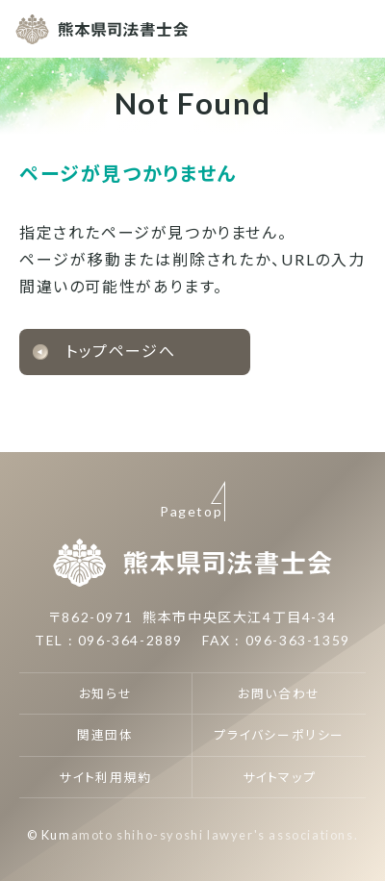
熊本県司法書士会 (102, 29)
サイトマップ (280, 777)
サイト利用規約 (105, 777)
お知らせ (105, 693)
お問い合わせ (279, 693)
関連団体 (105, 735)
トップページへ (120, 350)
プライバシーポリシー (279, 735)
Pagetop (191, 511)
